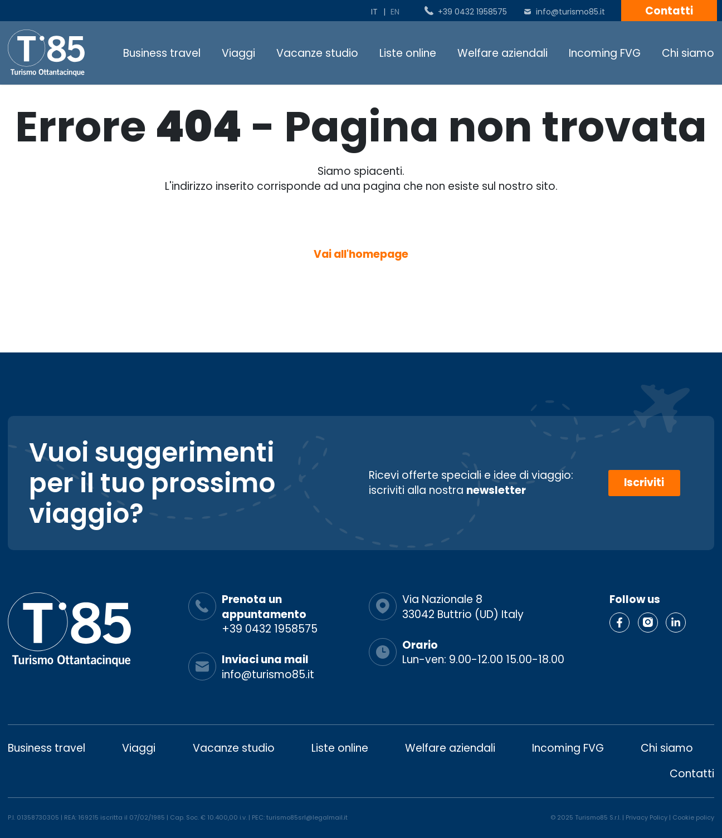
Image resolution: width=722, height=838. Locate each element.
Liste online (407, 53)
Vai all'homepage (361, 254)
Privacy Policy (646, 818)
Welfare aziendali (502, 53)
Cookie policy (693, 818)
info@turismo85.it (570, 11)
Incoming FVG (605, 53)
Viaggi (238, 53)
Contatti (669, 10)
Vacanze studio (317, 53)
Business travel (162, 53)
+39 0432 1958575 (472, 11)
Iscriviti (644, 483)
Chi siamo (688, 53)
